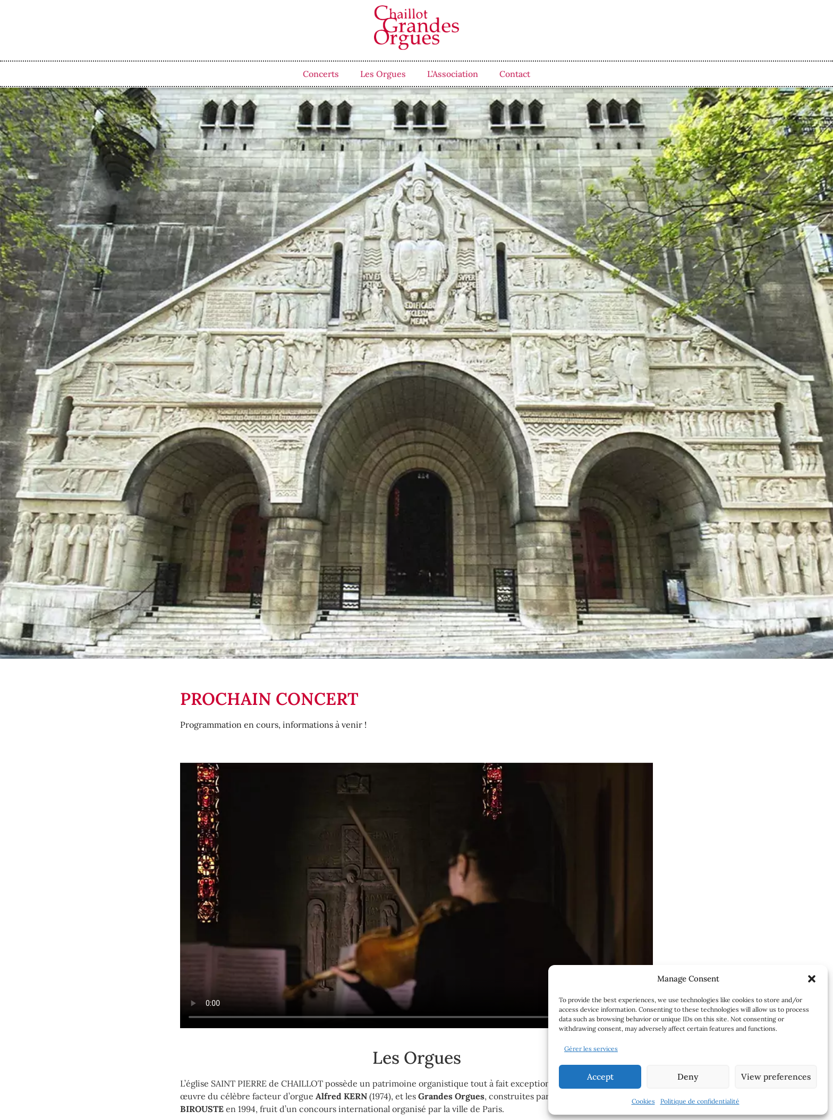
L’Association (452, 73)
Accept (600, 1077)
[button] (811, 978)
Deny (688, 1077)
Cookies (643, 1101)
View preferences (775, 1077)
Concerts (321, 73)
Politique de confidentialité (700, 1101)
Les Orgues (383, 73)
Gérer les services (591, 1049)
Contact (514, 73)
